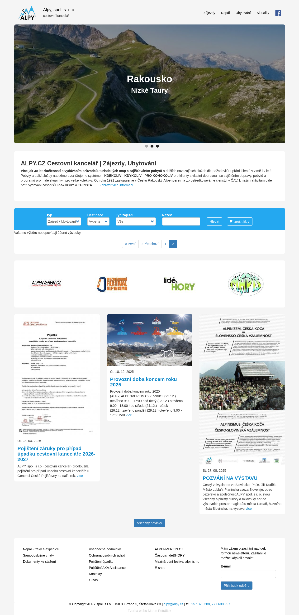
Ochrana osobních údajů (107, 555)
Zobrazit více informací (116, 185)
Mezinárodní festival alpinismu (177, 561)
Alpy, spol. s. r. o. (59, 9)
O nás (93, 580)
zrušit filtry (239, 221)
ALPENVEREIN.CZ (169, 549)
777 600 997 (221, 604)
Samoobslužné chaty (38, 555)
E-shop (160, 568)
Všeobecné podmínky (105, 549)
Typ (49, 215)
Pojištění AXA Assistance (107, 568)
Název (167, 215)
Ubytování (243, 13)
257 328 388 (200, 604)
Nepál (225, 13)
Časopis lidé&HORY (170, 555)
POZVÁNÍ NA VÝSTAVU (230, 478)
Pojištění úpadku (101, 561)
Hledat (214, 221)
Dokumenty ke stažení (39, 561)
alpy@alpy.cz (173, 604)
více (80, 476)
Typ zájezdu (125, 215)
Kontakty (95, 574)
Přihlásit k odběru (236, 585)
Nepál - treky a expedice (41, 549)
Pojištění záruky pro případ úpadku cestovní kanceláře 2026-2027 (56, 454)
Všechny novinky (149, 523)
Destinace (95, 215)
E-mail (226, 566)
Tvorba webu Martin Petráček (149, 611)
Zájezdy (209, 13)
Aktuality (263, 13)
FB (278, 13)
